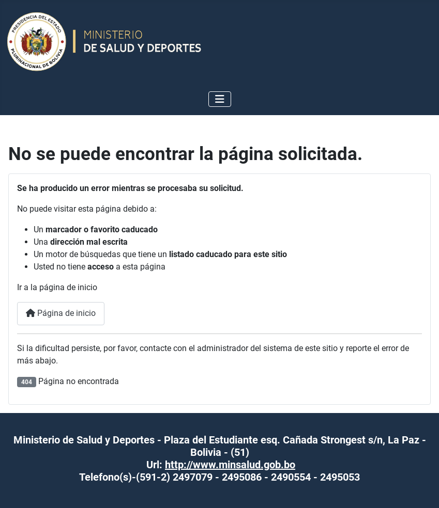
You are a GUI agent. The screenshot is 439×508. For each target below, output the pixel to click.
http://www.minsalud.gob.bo (230, 464)
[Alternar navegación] (219, 99)
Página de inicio (61, 313)
